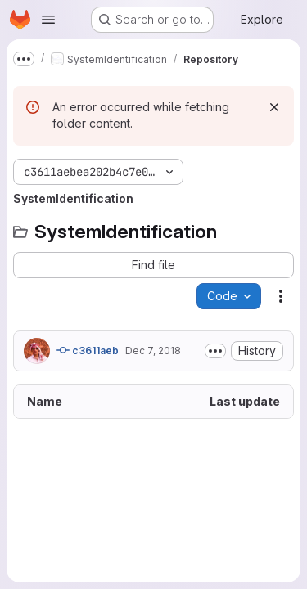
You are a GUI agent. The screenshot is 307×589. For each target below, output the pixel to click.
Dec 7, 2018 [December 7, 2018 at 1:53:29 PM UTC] (153, 350)
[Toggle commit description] (215, 351)
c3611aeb (87, 350)
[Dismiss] (274, 107)
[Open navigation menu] (48, 20)
